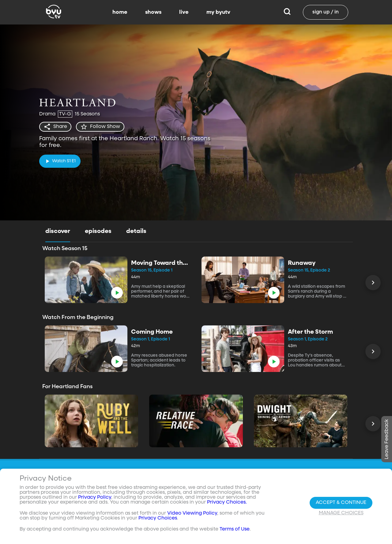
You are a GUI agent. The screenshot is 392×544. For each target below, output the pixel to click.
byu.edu (304, 506)
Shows (255, 518)
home (119, 12)
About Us (207, 506)
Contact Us (210, 518)
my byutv (218, 12)
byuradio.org (309, 518)
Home (254, 506)
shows (153, 12)
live (184, 12)
